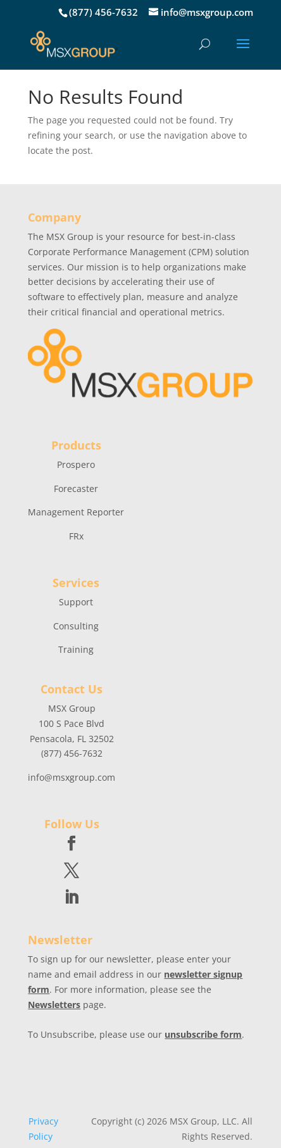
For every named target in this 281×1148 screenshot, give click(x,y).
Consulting (76, 626)
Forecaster (76, 489)
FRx (76, 536)
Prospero (76, 464)
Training (76, 649)
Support (76, 602)
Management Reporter (76, 512)
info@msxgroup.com (71, 777)
